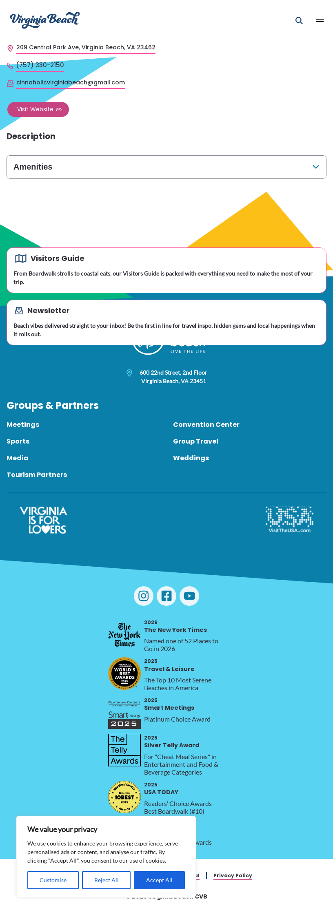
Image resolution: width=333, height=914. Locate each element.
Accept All (159, 879)
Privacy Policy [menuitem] (232, 875)
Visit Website (35, 109)
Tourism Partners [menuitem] (37, 474)
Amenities (33, 166)
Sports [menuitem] (18, 441)
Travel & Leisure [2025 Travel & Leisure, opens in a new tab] (169, 665)
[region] (106, 857)
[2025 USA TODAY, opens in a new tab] (124, 797)
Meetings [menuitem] (23, 424)
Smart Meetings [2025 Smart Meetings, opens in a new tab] (169, 704)
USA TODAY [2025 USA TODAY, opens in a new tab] (161, 788)
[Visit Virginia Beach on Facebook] (166, 596)
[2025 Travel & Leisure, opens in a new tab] (124, 673)
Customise (53, 879)
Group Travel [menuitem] (195, 441)
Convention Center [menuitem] (206, 424)
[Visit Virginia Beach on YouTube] (189, 596)
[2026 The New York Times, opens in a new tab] (124, 634)
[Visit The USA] (289, 520)
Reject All (106, 879)
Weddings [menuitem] (191, 458)
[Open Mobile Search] (299, 20)
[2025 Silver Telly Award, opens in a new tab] (124, 750)
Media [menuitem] (18, 458)
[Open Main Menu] (319, 20)
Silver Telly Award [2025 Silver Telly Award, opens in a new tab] (171, 741)
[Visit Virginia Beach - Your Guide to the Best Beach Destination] (45, 20)
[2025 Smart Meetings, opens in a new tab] (124, 712)
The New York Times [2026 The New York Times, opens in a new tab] (175, 626)
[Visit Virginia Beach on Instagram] (143, 596)
